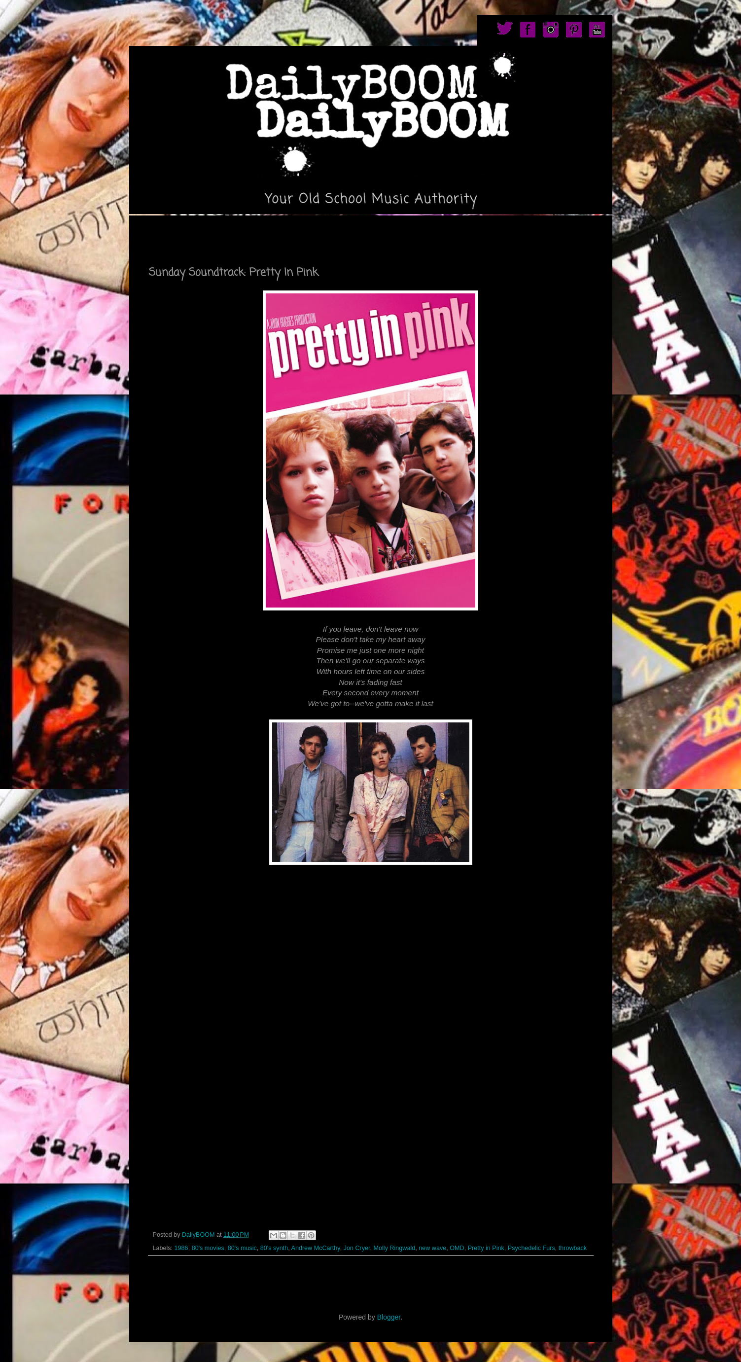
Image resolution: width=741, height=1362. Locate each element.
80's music (242, 1248)
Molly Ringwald (395, 1248)
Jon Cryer (357, 1248)
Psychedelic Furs (531, 1248)
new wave (432, 1248)
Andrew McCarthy (315, 1248)
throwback (573, 1248)
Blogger (388, 1317)
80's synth (274, 1248)
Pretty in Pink (486, 1248)
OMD (457, 1248)
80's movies (208, 1248)
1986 (181, 1248)
